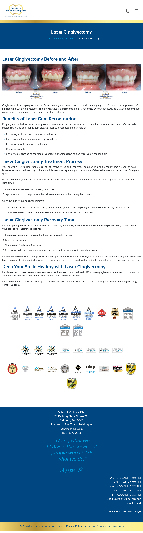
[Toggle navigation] (136, 11)
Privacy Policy (74, 526)
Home (47, 38)
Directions (118, 526)
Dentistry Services (64, 38)
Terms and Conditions (97, 526)
